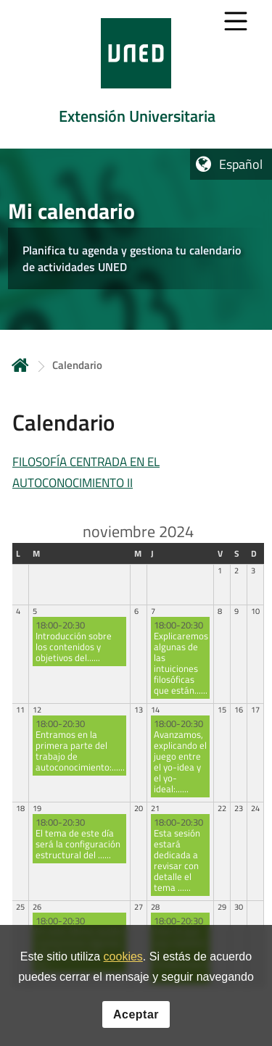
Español (241, 164)
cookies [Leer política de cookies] (123, 956)
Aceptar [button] (136, 1014)
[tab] (136, 74)
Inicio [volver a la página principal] (20, 365)
